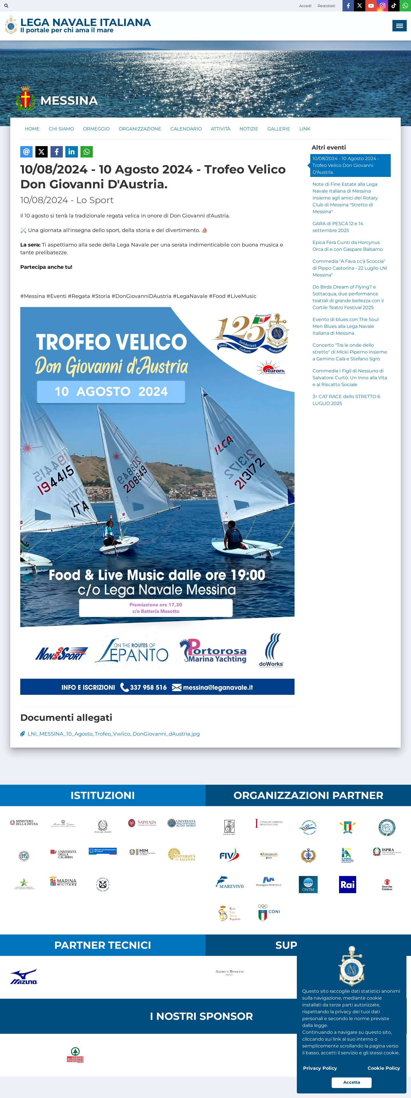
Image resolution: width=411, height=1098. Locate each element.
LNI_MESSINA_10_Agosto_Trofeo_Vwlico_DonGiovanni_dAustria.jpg (110, 734)
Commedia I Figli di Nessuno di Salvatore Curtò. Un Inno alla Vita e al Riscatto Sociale (350, 377)
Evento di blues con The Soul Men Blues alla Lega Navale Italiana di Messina (346, 326)
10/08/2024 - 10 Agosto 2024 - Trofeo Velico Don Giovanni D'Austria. (346, 165)
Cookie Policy (384, 1068)
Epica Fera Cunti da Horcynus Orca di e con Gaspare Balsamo (348, 246)
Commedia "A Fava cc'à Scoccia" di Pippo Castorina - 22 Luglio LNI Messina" (350, 268)
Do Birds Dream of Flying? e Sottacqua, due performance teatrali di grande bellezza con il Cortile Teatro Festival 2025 (348, 297)
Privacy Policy (320, 1068)
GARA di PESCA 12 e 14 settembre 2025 (338, 227)
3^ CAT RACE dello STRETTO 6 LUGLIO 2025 (346, 400)
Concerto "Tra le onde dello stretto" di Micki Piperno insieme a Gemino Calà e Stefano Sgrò (350, 352)
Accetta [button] (351, 1082)
